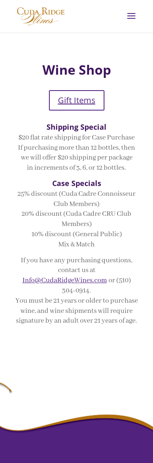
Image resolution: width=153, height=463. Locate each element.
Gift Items (76, 100)
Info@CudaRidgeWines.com (64, 280)
